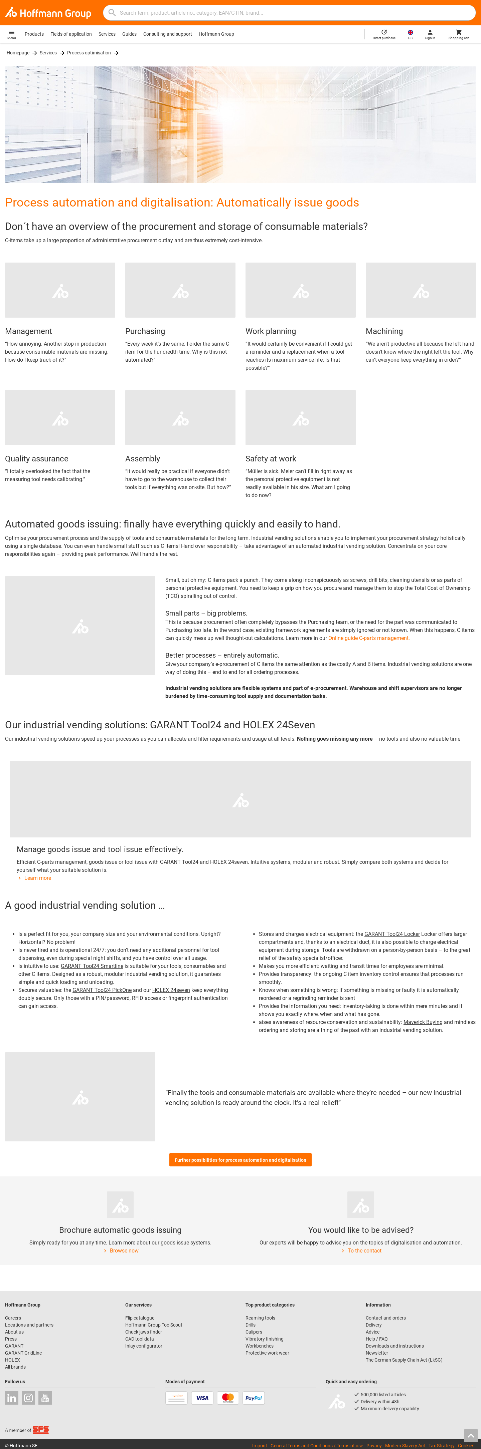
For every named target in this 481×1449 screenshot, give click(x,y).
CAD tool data (139, 1339)
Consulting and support (167, 34)
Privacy (374, 1445)
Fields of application (71, 34)
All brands (15, 1367)
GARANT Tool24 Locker (392, 934)
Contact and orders (386, 1318)
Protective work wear (267, 1353)
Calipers (254, 1332)
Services (107, 34)
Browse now (120, 1250)
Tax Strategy (442, 1445)
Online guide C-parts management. (369, 638)
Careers (13, 1318)
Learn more (34, 878)
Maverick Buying (423, 1022)
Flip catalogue (139, 1318)
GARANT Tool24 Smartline (92, 966)
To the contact (360, 1250)
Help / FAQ (377, 1339)
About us (14, 1332)
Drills (251, 1325)
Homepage (18, 52)
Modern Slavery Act (405, 1445)
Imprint (259, 1445)
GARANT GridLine (23, 1353)
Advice (372, 1332)
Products (34, 34)
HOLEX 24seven (171, 990)
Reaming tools (260, 1318)
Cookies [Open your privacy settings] (466, 1445)
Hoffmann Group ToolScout (153, 1325)
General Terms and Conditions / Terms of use (317, 1445)
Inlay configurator (143, 1346)
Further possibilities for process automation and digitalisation (240, 1160)
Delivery (374, 1325)
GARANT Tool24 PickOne (102, 990)
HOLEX (12, 1360)
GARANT (14, 1346)
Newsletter (377, 1353)
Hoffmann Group (216, 34)
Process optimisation (89, 52)
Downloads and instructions (395, 1346)
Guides (129, 34)
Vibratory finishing (265, 1339)
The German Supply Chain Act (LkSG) (404, 1360)
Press (11, 1339)
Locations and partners (29, 1325)
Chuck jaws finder (143, 1332)
